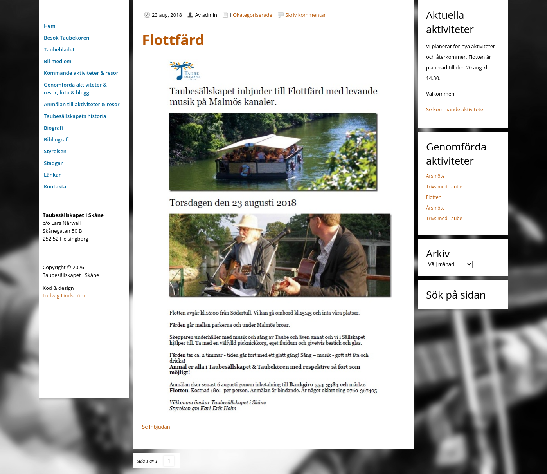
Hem (50, 25)
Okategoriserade (252, 14)
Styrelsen (55, 151)
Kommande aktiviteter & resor (81, 72)
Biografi (53, 127)
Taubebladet (59, 49)
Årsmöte (435, 176)
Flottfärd (173, 39)
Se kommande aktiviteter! (456, 109)
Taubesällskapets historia (75, 115)
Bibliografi (56, 139)
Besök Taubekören (67, 37)
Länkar (52, 174)
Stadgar (53, 162)
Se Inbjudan (156, 426)
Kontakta (55, 186)
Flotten (433, 197)
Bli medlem (58, 61)
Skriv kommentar (305, 14)
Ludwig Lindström (64, 295)
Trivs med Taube (444, 186)
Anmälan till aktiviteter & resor (82, 104)
